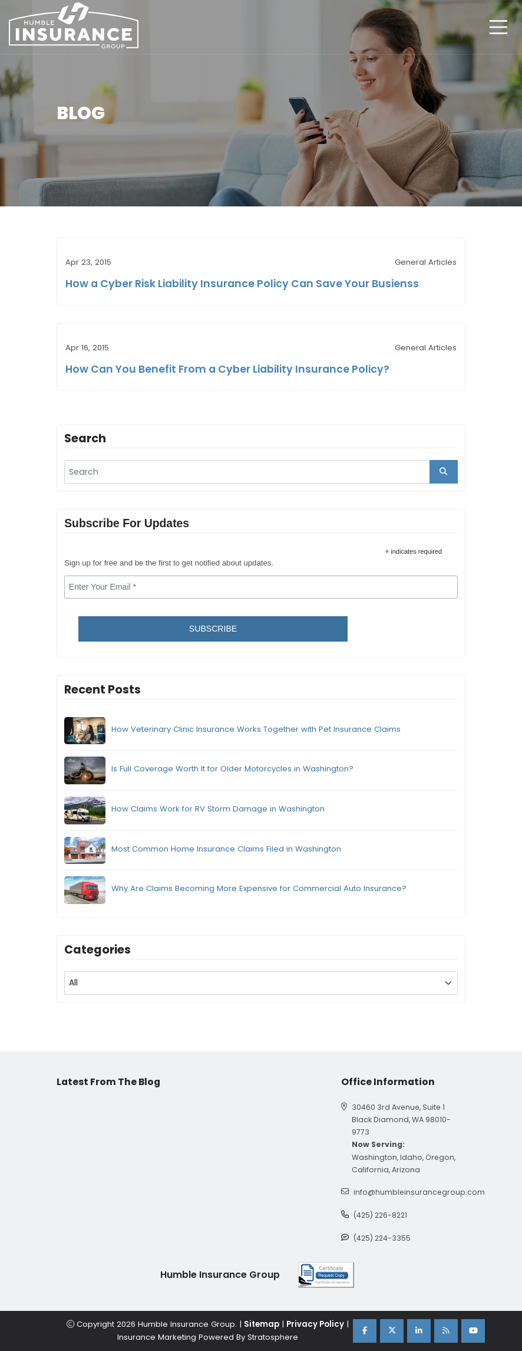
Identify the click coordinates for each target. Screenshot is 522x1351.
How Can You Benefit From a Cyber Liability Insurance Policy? (227, 369)
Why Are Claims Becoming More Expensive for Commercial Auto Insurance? (259, 888)
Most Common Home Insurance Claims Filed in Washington (226, 848)
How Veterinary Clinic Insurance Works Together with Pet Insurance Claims (256, 729)
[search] (261, 472)
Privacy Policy (315, 1324)
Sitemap (261, 1324)
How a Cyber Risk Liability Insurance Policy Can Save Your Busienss (242, 284)
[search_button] (444, 472)
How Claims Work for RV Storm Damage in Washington (218, 808)
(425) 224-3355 (382, 1238)
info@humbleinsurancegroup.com (419, 1192)
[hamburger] (498, 27)
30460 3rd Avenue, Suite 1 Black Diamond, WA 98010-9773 (401, 1119)
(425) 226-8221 (380, 1215)
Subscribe (213, 628)
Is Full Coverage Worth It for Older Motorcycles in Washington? (232, 768)
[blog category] (261, 983)
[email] (261, 587)
